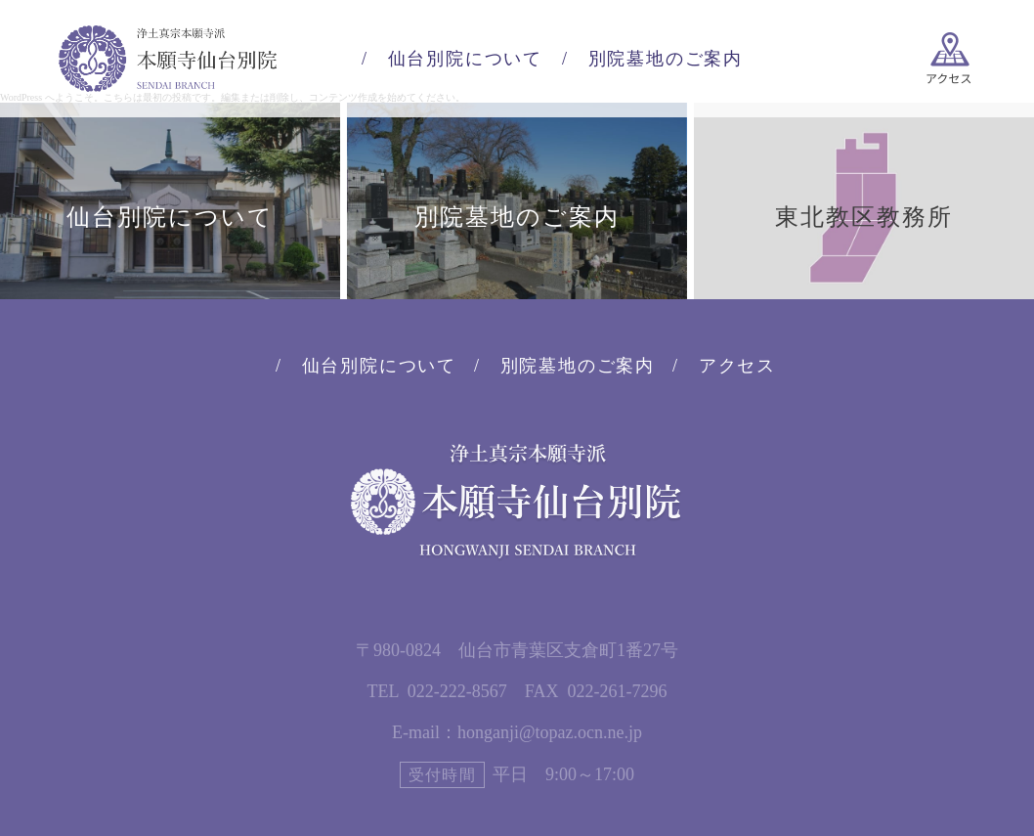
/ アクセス (724, 365)
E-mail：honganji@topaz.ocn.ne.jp (517, 732)
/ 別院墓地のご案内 (652, 58)
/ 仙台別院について (452, 58)
